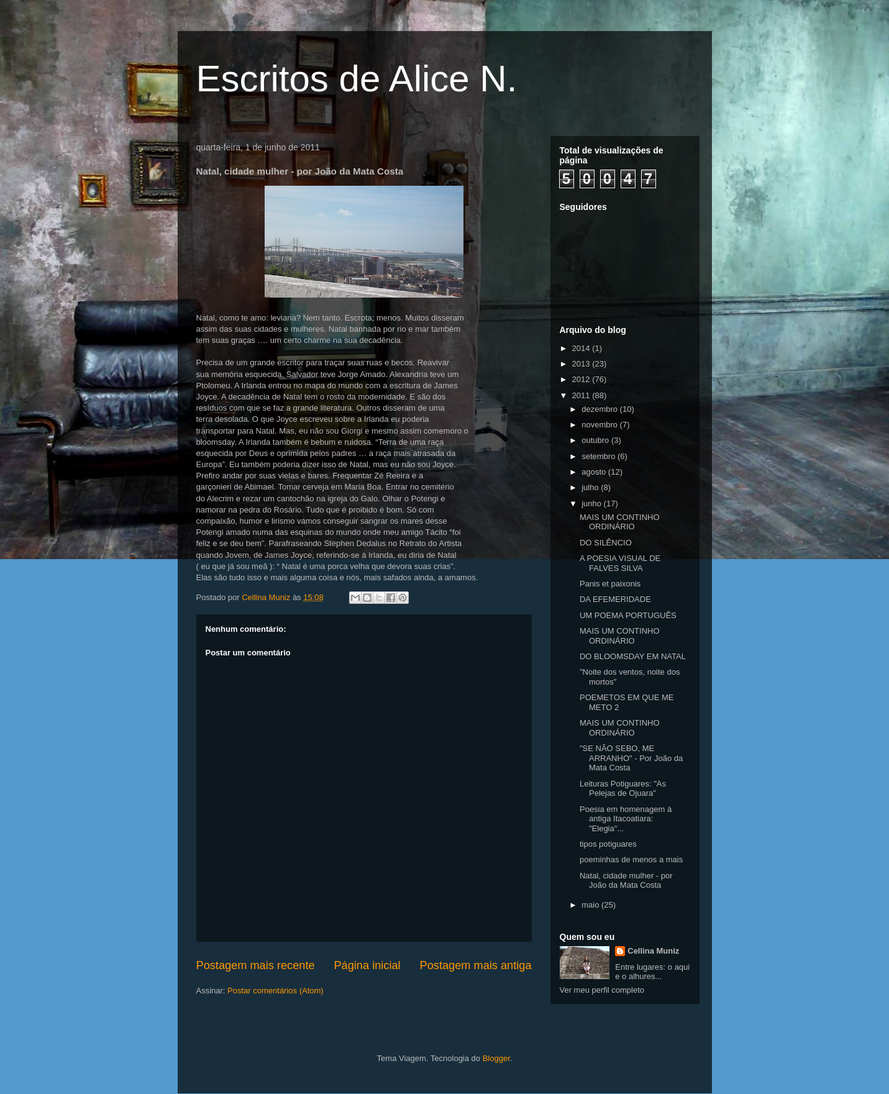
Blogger (496, 1058)
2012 (582, 379)
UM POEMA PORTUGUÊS (628, 615)
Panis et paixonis (610, 583)
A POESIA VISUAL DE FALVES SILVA (620, 563)
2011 (582, 395)
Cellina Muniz (653, 950)
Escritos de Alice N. (356, 78)
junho (592, 503)
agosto (594, 471)
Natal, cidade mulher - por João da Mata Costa (626, 880)
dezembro (600, 409)
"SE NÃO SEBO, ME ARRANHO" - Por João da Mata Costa (631, 758)
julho (591, 487)
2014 (582, 348)
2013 (582, 363)
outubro (596, 440)
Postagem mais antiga (476, 965)
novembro (600, 424)
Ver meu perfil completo (602, 990)
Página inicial (367, 965)
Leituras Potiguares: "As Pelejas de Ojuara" (623, 788)
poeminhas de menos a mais (631, 859)
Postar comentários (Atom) (275, 990)
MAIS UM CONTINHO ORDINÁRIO (620, 522)
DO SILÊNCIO (606, 542)
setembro (599, 456)
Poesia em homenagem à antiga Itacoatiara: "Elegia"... (626, 819)
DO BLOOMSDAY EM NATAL (633, 656)
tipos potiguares (608, 844)
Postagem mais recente (255, 965)
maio (591, 904)
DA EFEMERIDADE (615, 599)
